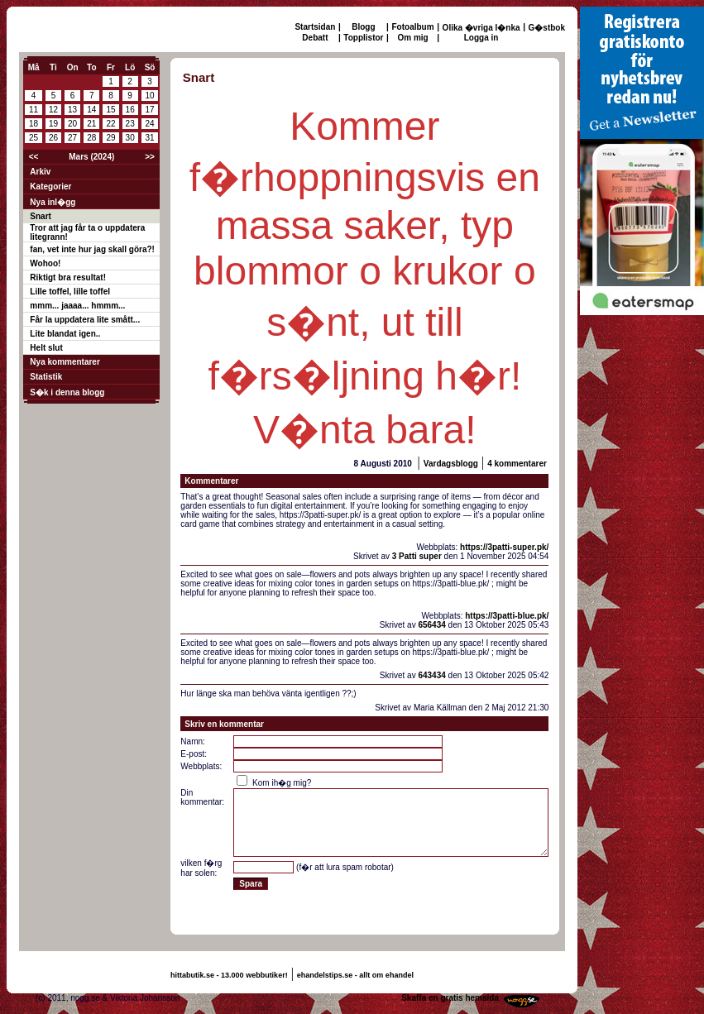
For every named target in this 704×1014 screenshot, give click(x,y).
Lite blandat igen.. (65, 333)
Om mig (412, 37)
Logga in (481, 37)
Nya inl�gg (52, 202)
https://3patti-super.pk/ (504, 547)
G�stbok (547, 27)
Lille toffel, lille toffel (70, 291)
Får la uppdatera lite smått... (85, 319)
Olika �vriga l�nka (481, 27)
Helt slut (46, 347)
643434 (431, 675)
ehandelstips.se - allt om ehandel (355, 975)
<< (34, 156)
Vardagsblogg (451, 463)
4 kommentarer (517, 463)
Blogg (363, 26)
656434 (431, 624)
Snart (40, 216)
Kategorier (50, 186)
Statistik (46, 376)
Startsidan (315, 26)
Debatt (315, 37)
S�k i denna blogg (67, 392)
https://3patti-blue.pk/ (506, 615)
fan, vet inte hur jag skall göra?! (92, 249)
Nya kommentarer (64, 361)
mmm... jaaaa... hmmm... (77, 305)
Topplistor (363, 37)
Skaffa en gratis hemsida (450, 997)
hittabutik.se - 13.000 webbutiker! (229, 975)
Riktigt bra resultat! (68, 277)
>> (150, 156)
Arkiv (40, 171)
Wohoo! (45, 263)
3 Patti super (417, 556)
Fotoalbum (413, 26)
